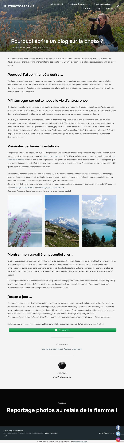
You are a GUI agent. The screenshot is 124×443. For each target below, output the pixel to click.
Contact (109, 8)
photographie (77, 349)
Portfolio (88, 8)
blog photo (46, 349)
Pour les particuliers (103, 4)
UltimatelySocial (80, 441)
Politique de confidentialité (13, 431)
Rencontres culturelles (53, 156)
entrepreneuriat (57, 349)
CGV (5, 436)
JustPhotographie (19, 6)
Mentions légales (51, 433)
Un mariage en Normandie (22, 187)
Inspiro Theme (104, 433)
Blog (99, 8)
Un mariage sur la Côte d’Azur (50, 187)
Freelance (67, 349)
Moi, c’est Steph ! (57, 4)
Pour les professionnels (79, 4)
